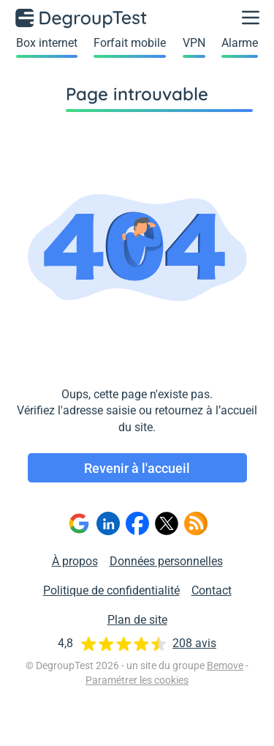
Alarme (239, 43)
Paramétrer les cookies (137, 680)
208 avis (194, 643)
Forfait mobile (130, 43)
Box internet (46, 43)
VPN (194, 43)
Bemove (225, 665)
